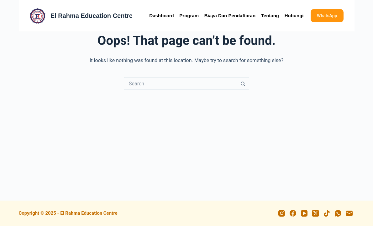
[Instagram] (281, 213)
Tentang (270, 15)
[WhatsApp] (338, 213)
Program (189, 15)
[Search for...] (180, 83)
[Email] (349, 213)
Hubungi (294, 15)
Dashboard (161, 15)
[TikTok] (326, 213)
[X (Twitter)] (315, 213)
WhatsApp (327, 15)
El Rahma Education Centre (91, 15)
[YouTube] (304, 213)
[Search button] (243, 83)
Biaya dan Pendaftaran (229, 15)
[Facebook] (293, 213)
